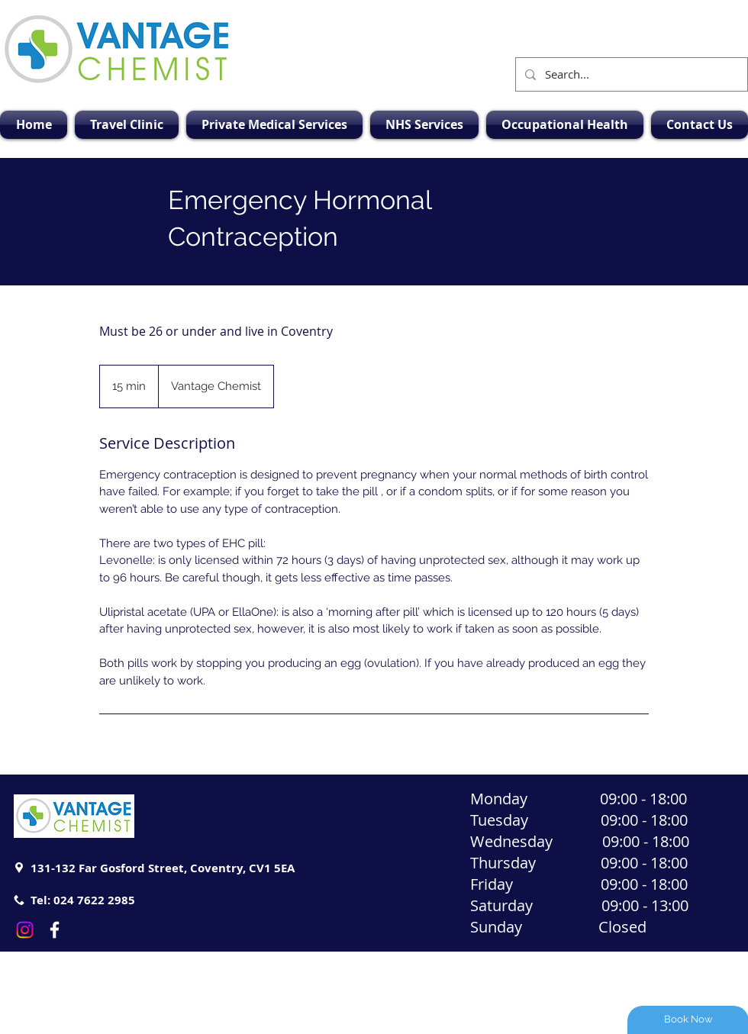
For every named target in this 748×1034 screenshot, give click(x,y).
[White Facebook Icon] (55, 930)
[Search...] (630, 74)
